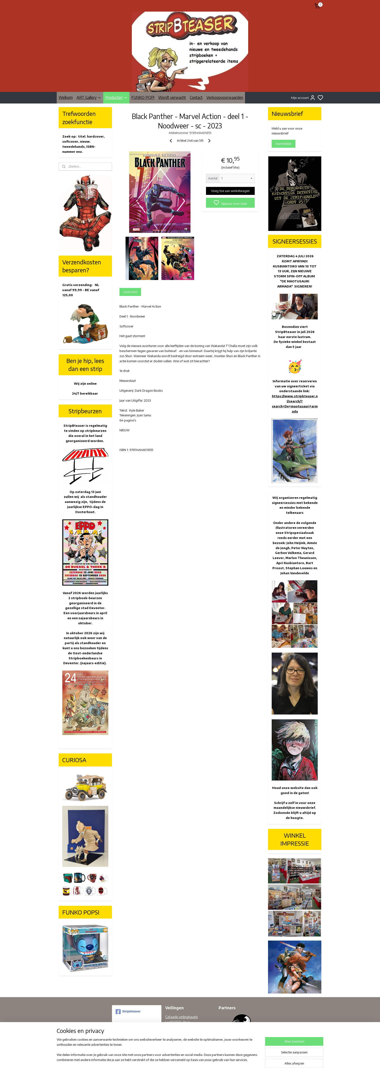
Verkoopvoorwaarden (224, 97)
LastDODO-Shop (177, 1022)
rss (213, 1059)
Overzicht (130, 292)
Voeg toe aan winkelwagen (230, 191)
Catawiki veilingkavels (181, 1017)
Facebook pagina (177, 1033)
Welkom (66, 97)
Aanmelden (284, 144)
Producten (116, 97)
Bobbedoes (173, 1028)
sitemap (204, 1059)
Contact (196, 97)
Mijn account (303, 98)
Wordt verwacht (172, 97)
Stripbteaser (128, 1012)
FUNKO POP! (142, 97)
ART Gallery (89, 97)
